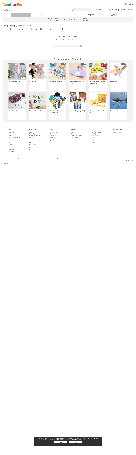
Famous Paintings (117, 130)
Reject (75, 442)
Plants (30, 143)
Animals (10, 136)
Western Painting (117, 133)
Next (131, 92)
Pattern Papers (32, 134)
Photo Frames (74, 138)
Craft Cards (53, 134)
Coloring (94, 134)
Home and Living (33, 130)
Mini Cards (52, 138)
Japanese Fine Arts (96, 133)
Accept (60, 442)
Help (57, 159)
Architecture (11, 148)
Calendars (31, 150)
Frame (93, 143)
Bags (30, 147)
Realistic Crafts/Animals (14, 138)
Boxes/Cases (32, 145)
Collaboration (12, 133)
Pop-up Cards (53, 133)
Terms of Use (6, 159)
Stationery (52, 141)
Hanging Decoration (34, 140)
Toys (10, 143)
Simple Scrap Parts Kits (76, 136)
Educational (11, 134)
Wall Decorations (33, 138)
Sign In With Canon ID (126, 9)
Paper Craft (11, 130)
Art (92, 130)
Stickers (31, 133)
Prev (5, 92)
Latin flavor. (11, 152)
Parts (72, 133)
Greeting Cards (53, 136)
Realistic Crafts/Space (14, 140)
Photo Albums (74, 134)
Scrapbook (73, 130)
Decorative (11, 150)
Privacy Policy (15, 159)
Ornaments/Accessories (34, 136)
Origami (93, 140)
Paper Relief (95, 138)
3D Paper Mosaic (96, 141)
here (97, 438)
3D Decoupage (95, 136)
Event (10, 141)
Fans (30, 148)
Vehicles (10, 145)
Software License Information (38, 159)
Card (51, 130)
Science (10, 147)
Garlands (31, 141)
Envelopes (52, 140)
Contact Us (50, 159)
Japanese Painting (117, 134)
